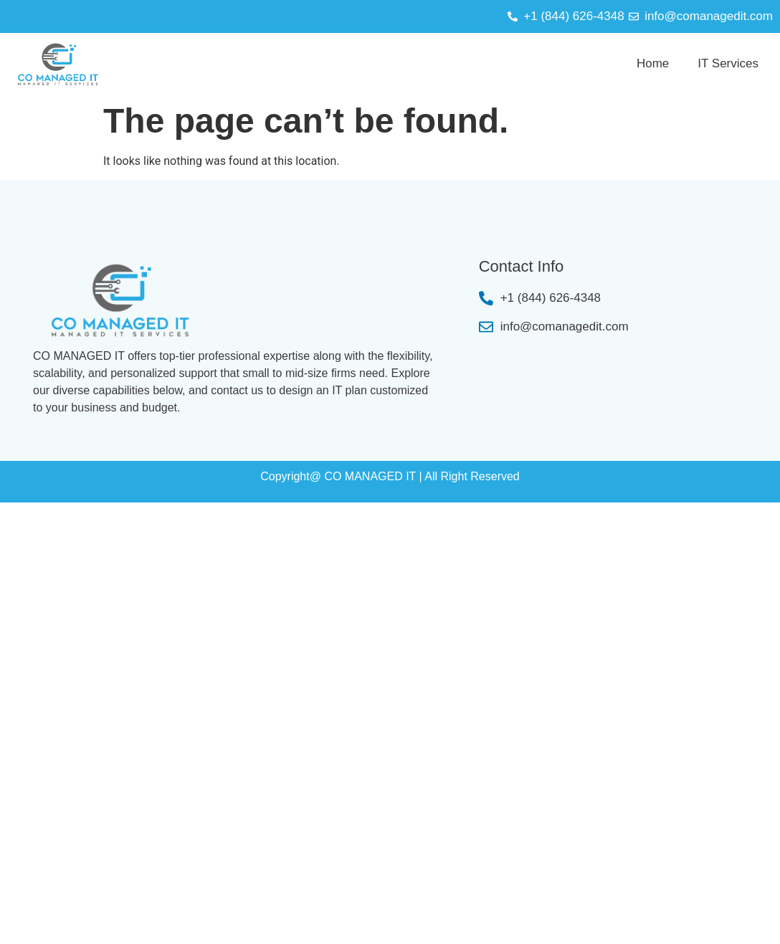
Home (653, 63)
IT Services (728, 63)
